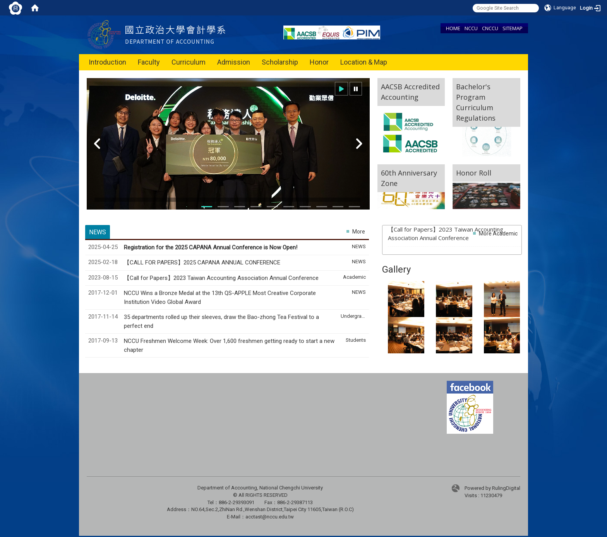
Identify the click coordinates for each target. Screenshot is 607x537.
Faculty (149, 62)
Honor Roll (473, 172)
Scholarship (280, 62)
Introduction (107, 62)
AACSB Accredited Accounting (410, 92)
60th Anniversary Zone (409, 178)
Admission (233, 62)
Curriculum (188, 62)
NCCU (471, 28)
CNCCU (490, 28)
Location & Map (363, 62)
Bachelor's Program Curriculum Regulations (476, 102)
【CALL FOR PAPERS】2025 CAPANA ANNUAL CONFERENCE (203, 262)
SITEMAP (512, 28)
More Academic (498, 233)
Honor (319, 62)
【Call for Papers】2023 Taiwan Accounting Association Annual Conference (222, 277)
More (358, 231)
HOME (453, 28)
